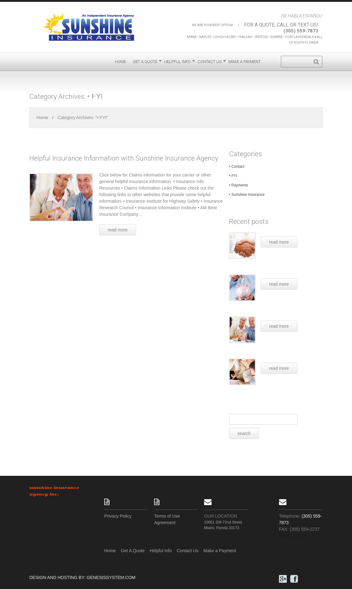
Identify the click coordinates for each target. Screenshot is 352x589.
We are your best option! (212, 25)
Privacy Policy (117, 516)
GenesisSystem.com (111, 577)
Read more (118, 229)
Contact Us (210, 62)
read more (279, 241)
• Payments (238, 185)
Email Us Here (293, 535)
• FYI (233, 176)
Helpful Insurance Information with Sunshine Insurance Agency (123, 158)
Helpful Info (177, 62)
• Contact (236, 166)
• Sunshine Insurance (247, 194)
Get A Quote (145, 62)
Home (120, 61)
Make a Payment (244, 61)
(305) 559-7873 (300, 31)
